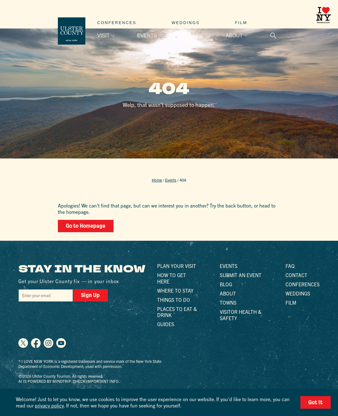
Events (147, 35)
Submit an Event (240, 275)
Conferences (117, 23)
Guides (165, 324)
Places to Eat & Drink (177, 311)
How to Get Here (171, 278)
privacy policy (49, 405)
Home (157, 180)
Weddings (186, 23)
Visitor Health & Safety (240, 314)
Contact (296, 275)
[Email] (45, 295)
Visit (103, 35)
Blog (191, 35)
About (234, 35)
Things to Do (173, 299)
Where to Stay (175, 290)
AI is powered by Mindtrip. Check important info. (69, 380)
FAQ (290, 266)
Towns (228, 302)
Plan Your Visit (176, 266)
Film (241, 23)
